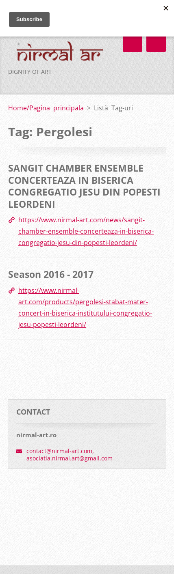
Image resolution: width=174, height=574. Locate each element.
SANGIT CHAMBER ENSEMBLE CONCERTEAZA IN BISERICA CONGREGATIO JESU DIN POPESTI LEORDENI (84, 186)
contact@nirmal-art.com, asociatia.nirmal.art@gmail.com (69, 454)
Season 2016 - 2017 (51, 274)
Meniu (156, 42)
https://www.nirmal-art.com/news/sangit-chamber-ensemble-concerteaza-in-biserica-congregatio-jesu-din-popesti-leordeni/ (86, 231)
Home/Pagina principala (46, 107)
